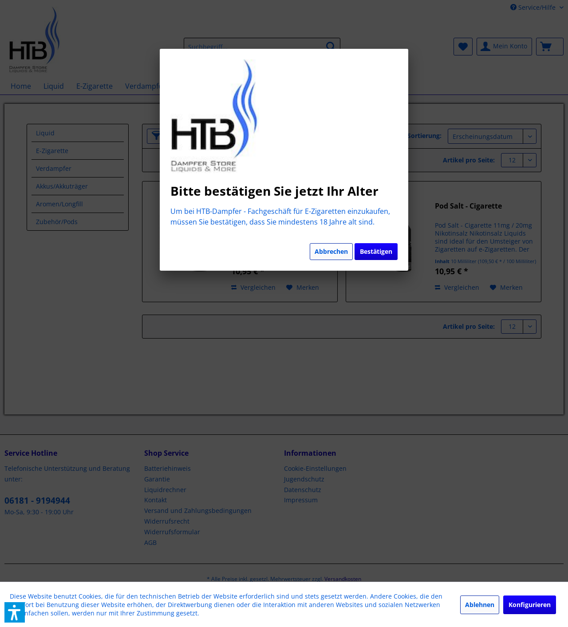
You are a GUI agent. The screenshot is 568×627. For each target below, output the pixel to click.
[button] (14, 612)
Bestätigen (376, 251)
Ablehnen (479, 604)
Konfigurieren (530, 604)
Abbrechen (331, 251)
